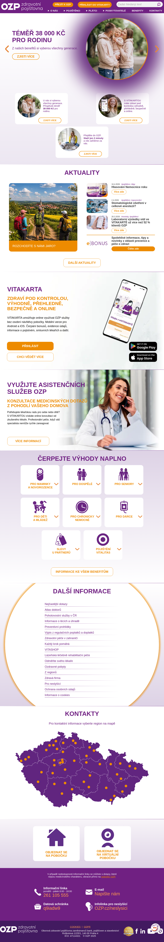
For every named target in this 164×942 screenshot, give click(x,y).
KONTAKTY (155, 10)
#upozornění (136, 200)
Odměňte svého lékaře (59, 661)
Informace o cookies (57, 695)
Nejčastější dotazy (56, 604)
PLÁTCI (93, 10)
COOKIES (75, 926)
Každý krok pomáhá (57, 643)
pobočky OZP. (108, 876)
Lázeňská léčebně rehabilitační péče (67, 655)
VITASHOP (52, 649)
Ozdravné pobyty (55, 666)
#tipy (133, 184)
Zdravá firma (52, 678)
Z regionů (51, 672)
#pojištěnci (125, 184)
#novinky (124, 217)
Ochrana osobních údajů (60, 689)
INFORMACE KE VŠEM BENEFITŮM (82, 571)
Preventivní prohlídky (58, 626)
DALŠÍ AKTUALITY (82, 262)
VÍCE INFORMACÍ (28, 441)
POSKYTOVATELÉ (116, 10)
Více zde (119, 191)
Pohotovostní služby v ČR (61, 615)
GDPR (87, 926)
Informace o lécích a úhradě (62, 621)
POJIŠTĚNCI (73, 10)
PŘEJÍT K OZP (63, 4)
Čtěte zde (133, 248)
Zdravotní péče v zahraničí (61, 638)
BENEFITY (137, 10)
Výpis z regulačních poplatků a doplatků (69, 632)
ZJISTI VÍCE (49, 120)
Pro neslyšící (53, 683)
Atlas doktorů (53, 609)
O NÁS (54, 10)
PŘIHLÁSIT (30, 346)
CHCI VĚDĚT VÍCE (30, 357)
